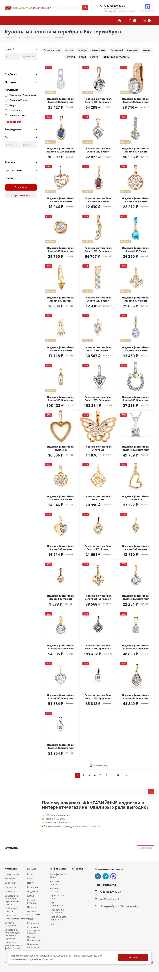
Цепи (30, 882)
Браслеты (32, 887)
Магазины (10, 878)
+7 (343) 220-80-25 (114, 5)
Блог (52, 923)
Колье (30, 895)
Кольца (31, 878)
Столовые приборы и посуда (33, 930)
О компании (12, 874)
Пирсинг (32, 907)
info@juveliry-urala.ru (111, 899)
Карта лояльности (56, 904)
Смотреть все (145, 847)
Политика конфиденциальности (17, 917)
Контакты (10, 891)
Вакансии (10, 882)
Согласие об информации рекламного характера (12, 934)
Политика (48, 959)
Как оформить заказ (58, 875)
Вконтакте (98, 876)
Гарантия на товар (57, 897)
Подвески (32, 891)
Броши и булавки (32, 901)
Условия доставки (55, 890)
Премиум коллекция (33, 946)
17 (118, 775)
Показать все (13, 121)
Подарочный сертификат (57, 911)
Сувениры (33, 922)
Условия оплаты (54, 882)
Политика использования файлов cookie (13, 945)
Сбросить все (21, 195)
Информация (58, 868)
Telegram (105, 876)
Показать (20, 187)
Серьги (31, 874)
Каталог (32, 868)
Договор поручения (11, 924)
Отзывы (77, 868)
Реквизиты (11, 887)
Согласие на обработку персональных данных (13, 900)
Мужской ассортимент (34, 913)
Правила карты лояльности (58, 918)
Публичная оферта (11, 910)
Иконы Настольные (34, 939)
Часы (30, 918)
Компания (11, 868)
